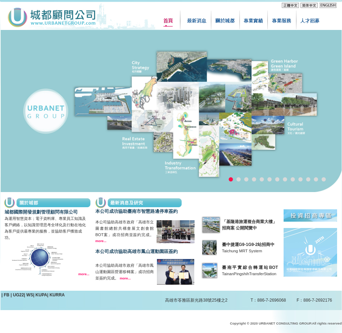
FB (7, 294)
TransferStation (262, 274)
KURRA (57, 294)
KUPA (41, 294)
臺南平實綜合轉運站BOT (250, 267)
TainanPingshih (235, 274)
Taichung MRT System (242, 251)
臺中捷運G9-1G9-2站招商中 (248, 244)
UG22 (18, 294)
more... (83, 274)
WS (29, 294)
